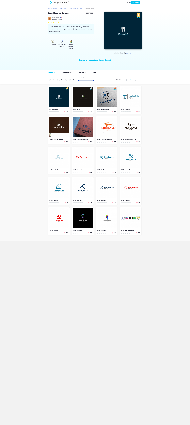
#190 (75, 109)
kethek (56, 170)
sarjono (79, 230)
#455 (99, 200)
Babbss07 (129, 53)
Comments (67, 72)
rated (72, 79)
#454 (123, 200)
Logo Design (63, 8)
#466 (99, 139)
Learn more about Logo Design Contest (95, 60)
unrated (53, 79)
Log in (128, 2)
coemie (127, 109)
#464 (51, 170)
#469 (123, 109)
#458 (51, 200)
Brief (94, 72)
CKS (78, 109)
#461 (98, 170)
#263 (99, 109)
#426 (75, 230)
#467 (75, 139)
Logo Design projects (76, 8)
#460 (123, 170)
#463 (75, 170)
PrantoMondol (129, 230)
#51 (50, 109)
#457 (75, 200)
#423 (123, 230)
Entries (52, 72)
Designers (82, 72)
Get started (135, 2)
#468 (51, 139)
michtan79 (55, 17)
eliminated (63, 79)
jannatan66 (105, 109)
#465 (123, 139)
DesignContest (59, 2)
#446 (51, 230)
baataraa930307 (59, 139)
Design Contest (52, 8)
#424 (99, 230)
